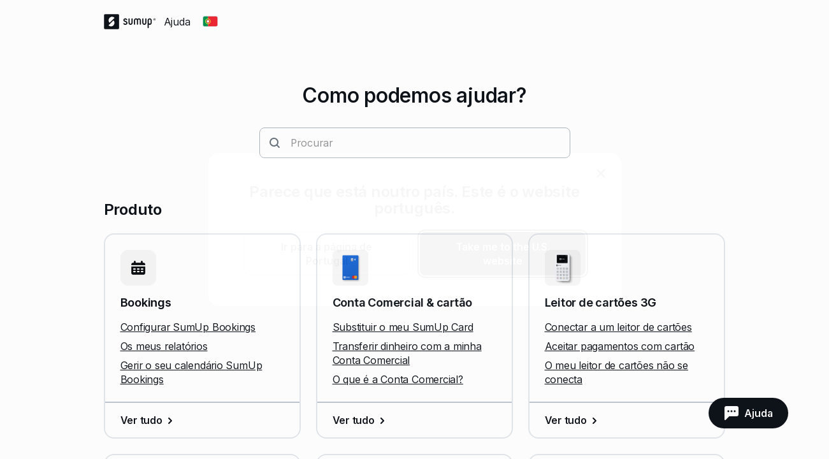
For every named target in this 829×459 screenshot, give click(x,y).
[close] (601, 173)
